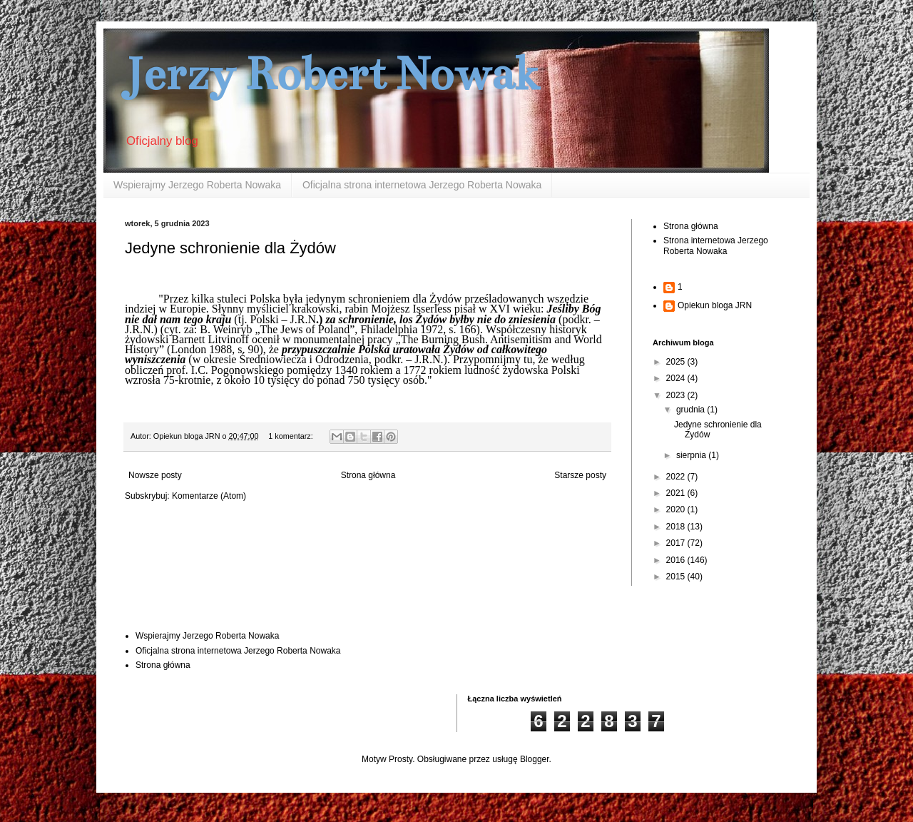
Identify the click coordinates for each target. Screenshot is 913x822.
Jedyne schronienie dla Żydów (230, 248)
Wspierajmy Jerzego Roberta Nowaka (197, 185)
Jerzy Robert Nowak (332, 74)
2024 (677, 378)
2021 (677, 493)
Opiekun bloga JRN (715, 305)
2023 (677, 395)
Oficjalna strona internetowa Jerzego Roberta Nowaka (421, 185)
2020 (677, 509)
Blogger (534, 759)
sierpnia (692, 455)
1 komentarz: (291, 436)
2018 (677, 527)
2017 (677, 543)
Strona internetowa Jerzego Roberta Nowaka (715, 245)
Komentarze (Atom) (209, 496)
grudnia (691, 410)
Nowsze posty (155, 475)
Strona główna (368, 475)
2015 (677, 577)
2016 (677, 560)
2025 (677, 362)
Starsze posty (580, 475)
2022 (677, 477)
